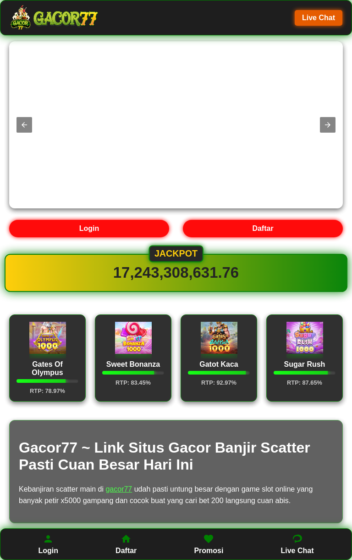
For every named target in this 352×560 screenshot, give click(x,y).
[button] (24, 125)
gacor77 (118, 489)
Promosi (208, 543)
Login (89, 228)
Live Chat (318, 18)
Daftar (262, 228)
